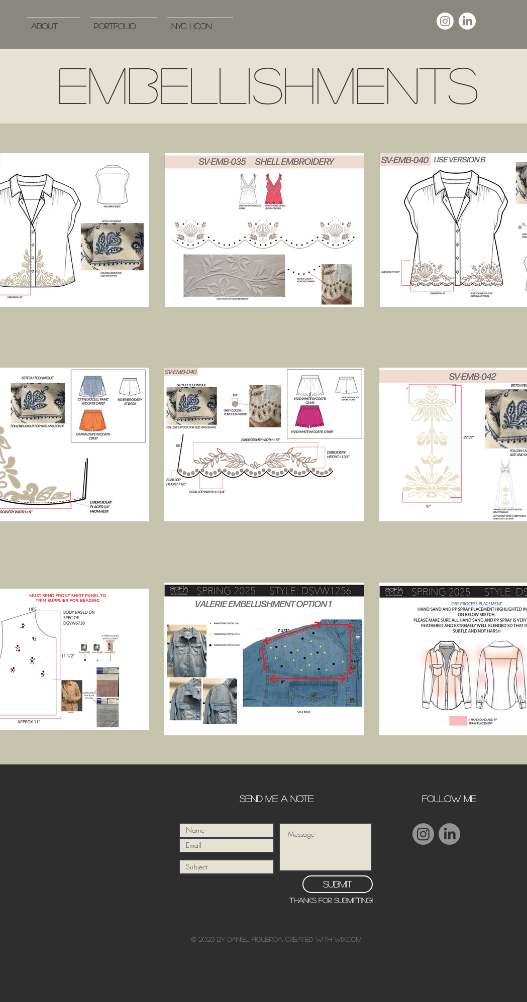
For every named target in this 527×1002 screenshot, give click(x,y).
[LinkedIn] (467, 21)
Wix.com (347, 939)
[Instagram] (445, 21)
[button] (123, 21)
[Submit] (337, 884)
